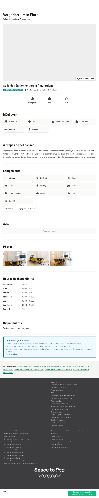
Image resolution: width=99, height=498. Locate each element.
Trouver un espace (57, 390)
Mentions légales (56, 444)
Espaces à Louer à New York (13, 447)
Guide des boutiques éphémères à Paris (64, 385)
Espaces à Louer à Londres (13, 444)
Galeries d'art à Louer (58, 420)
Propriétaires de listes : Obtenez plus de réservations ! (68, 431)
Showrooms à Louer (57, 412)
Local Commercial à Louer (59, 409)
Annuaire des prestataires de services (63, 406)
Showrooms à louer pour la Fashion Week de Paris (20, 463)
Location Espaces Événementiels (61, 414)
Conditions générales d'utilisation (62, 442)
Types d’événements (57, 425)
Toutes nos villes (56, 401)
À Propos (54, 433)
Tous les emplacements (58, 423)
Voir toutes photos (85, 79)
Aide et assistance (57, 439)
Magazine (54, 382)
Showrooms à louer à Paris (12, 436)
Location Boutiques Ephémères (61, 417)
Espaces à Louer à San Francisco (15, 450)
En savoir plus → (12, 354)
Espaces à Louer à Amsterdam (14, 455)
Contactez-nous (56, 436)
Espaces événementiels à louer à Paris (16, 439)
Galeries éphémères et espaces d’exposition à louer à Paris (23, 442)
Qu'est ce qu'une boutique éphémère (63, 395)
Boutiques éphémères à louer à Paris (16, 433)
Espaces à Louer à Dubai (12, 458)
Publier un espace (56, 393)
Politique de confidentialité (59, 447)
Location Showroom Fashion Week (15, 461)
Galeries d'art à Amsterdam (62, 366)
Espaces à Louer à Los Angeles (14, 452)
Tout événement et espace (59, 404)
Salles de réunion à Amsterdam (58, 369)
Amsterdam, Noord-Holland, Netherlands (42, 90)
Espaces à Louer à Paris (11, 431)
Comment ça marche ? (58, 387)
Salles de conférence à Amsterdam (29, 369)
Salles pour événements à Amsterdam (33, 366)
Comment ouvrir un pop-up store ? (62, 398)
